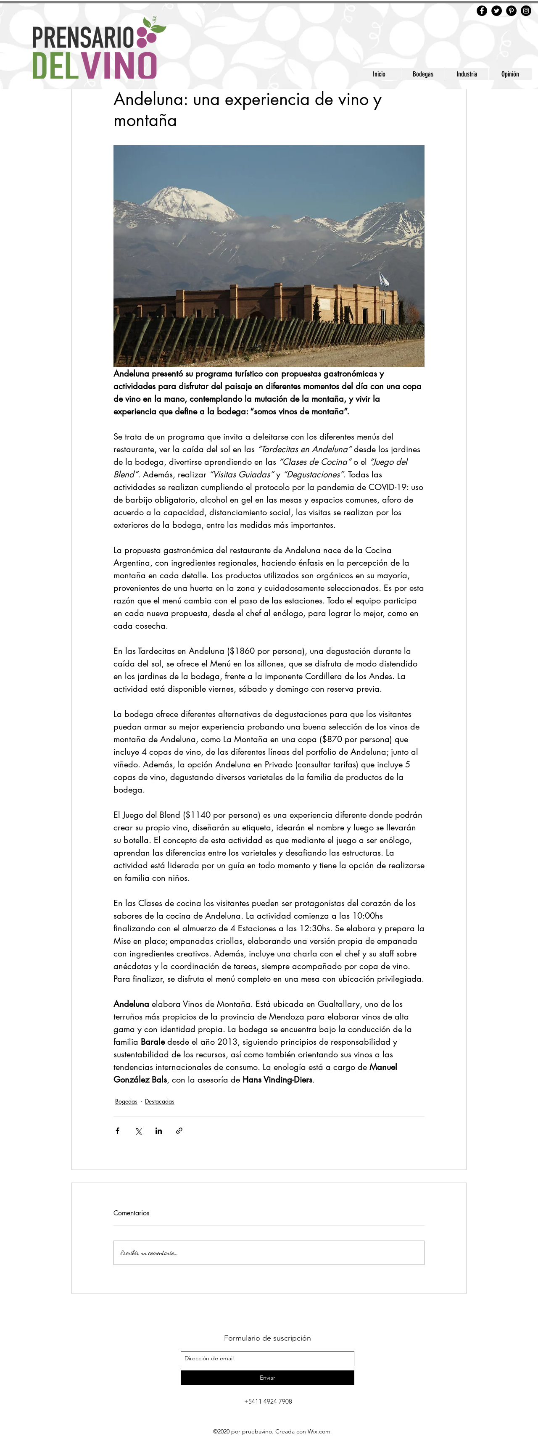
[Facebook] (482, 10)
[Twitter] (496, 10)
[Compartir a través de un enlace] (179, 1131)
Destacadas (159, 1101)
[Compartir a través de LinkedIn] (159, 1131)
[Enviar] (267, 1377)
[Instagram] (526, 10)
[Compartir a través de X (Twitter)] (138, 1131)
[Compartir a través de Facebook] (117, 1131)
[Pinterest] (511, 10)
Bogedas (126, 1101)
